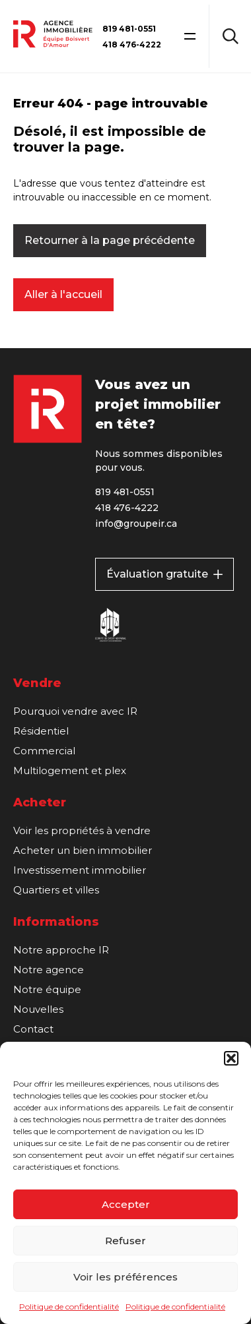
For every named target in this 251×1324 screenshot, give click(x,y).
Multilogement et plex (69, 770)
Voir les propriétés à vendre (82, 830)
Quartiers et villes (56, 890)
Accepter (126, 1204)
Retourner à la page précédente (109, 240)
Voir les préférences (125, 1277)
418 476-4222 (131, 44)
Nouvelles (38, 1009)
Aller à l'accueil (63, 294)
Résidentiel (41, 731)
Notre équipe (47, 989)
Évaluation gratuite (164, 574)
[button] (231, 1058)
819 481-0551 (129, 29)
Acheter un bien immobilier (82, 850)
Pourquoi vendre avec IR (75, 711)
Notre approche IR (61, 950)
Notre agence (48, 969)
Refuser (125, 1240)
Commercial (44, 750)
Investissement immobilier (79, 870)
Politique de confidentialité (69, 1306)
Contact (33, 1029)
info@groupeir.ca (136, 523)
